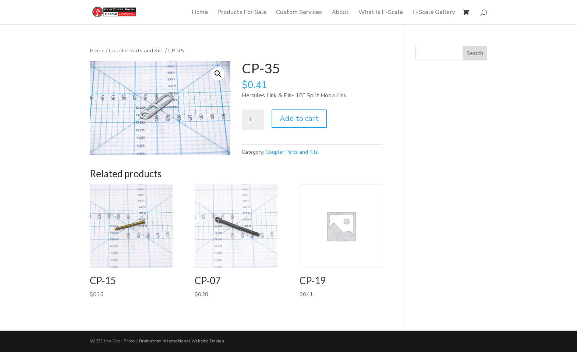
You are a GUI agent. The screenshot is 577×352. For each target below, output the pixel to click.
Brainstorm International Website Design (181, 341)
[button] (217, 73)
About (340, 13)
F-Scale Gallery (434, 13)
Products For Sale (241, 13)
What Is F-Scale (380, 13)
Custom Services (299, 13)
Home (200, 13)
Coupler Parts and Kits (136, 50)
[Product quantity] (253, 119)
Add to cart (299, 118)
